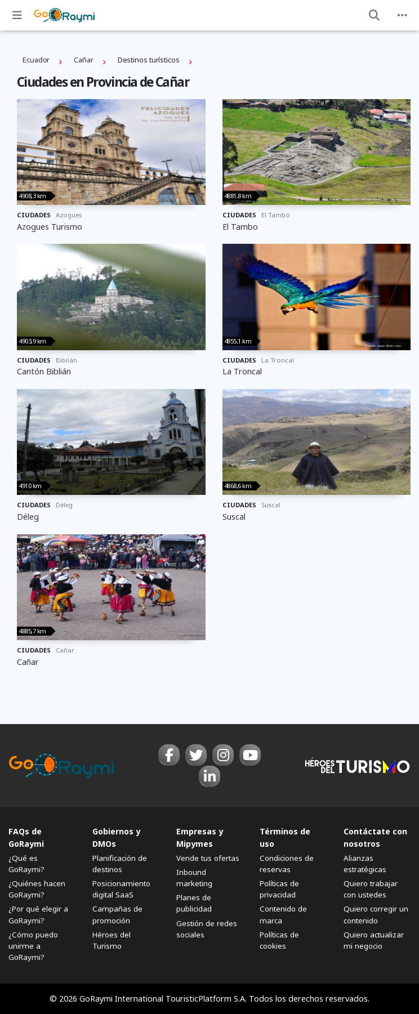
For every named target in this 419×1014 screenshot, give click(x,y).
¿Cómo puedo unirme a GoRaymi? (33, 946)
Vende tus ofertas (207, 858)
